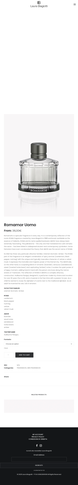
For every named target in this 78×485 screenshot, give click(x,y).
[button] (74, 4)
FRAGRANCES (22, 368)
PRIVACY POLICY (38, 437)
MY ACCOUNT (38, 434)
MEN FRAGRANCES (33, 368)
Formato (7, 339)
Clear (6, 348)
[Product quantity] (9, 355)
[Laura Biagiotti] (39, 4)
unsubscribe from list (39, 470)
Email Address (39, 455)
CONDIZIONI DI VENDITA (38, 439)
